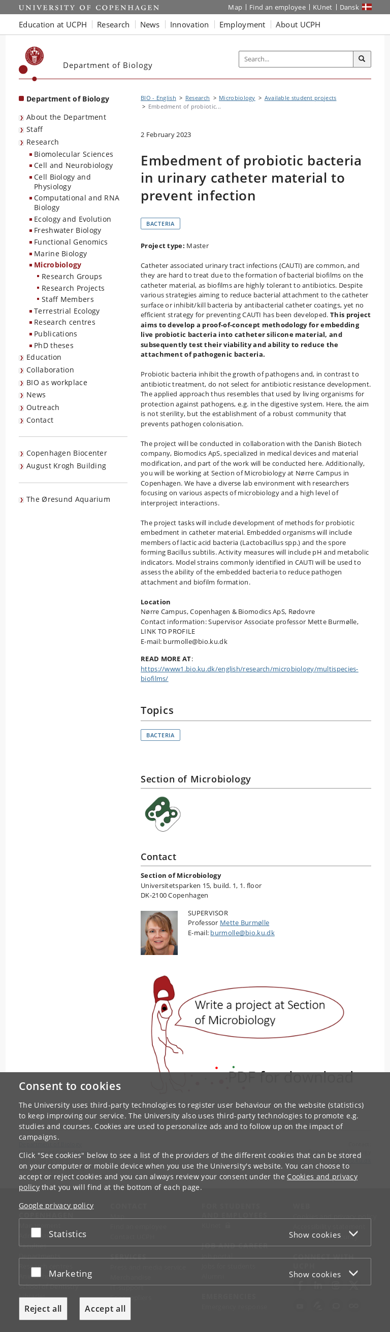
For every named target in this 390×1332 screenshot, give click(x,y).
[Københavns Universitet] (31, 64)
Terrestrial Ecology (67, 311)
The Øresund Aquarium (68, 499)
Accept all (105, 1308)
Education (44, 357)
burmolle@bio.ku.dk (242, 932)
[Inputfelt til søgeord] (296, 59)
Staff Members (68, 299)
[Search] (362, 59)
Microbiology (58, 264)
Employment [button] (242, 24)
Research (42, 142)
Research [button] (113, 24)
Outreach (42, 407)
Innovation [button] (189, 24)
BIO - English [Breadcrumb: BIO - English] (158, 97)
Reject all (43, 1308)
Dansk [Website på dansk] (350, 7)
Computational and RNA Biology (76, 202)
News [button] (150, 24)
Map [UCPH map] (235, 7)
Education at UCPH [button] (53, 24)
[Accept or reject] (38, 1232)
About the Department (66, 117)
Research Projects (73, 288)
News (36, 394)
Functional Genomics (71, 242)
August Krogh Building (66, 465)
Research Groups (72, 276)
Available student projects (301, 97)
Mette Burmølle (244, 922)
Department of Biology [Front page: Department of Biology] (67, 99)
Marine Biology (60, 253)
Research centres (64, 322)
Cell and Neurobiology (73, 165)
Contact (39, 420)
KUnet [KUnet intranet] (323, 7)
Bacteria (160, 223)
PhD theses (54, 345)
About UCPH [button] (298, 24)
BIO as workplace (56, 382)
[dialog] (195, 1202)
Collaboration (50, 369)
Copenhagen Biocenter (66, 453)
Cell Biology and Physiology (62, 181)
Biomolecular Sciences (73, 154)
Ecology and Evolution (72, 219)
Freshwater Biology (67, 230)
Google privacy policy (56, 1205)
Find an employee (277, 7)
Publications (56, 333)
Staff (34, 129)
